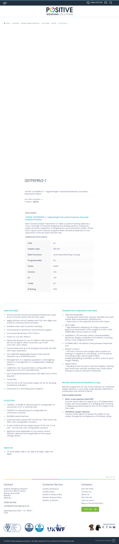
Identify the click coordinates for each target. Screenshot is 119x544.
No (54, 260)
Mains (56, 266)
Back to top (110, 477)
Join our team (87, 500)
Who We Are (86, 497)
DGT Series (45, 23)
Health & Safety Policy (52, 494)
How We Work (87, 489)
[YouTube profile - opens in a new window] (114, 527)
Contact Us (86, 492)
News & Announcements (92, 503)
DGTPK (54, 23)
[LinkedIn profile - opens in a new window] (110, 527)
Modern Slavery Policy (52, 497)
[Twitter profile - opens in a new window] (103, 527)
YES (54, 277)
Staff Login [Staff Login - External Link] (90, 509)
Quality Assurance (51, 489)
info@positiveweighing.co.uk (16, 506)
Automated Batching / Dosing (66, 254)
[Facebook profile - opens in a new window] (107, 527)
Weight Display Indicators (30, 23)
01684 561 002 (95, 2)
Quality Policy (48, 492)
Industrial (15, 23)
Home (8, 23)
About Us (85, 494)
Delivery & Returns (50, 500)
